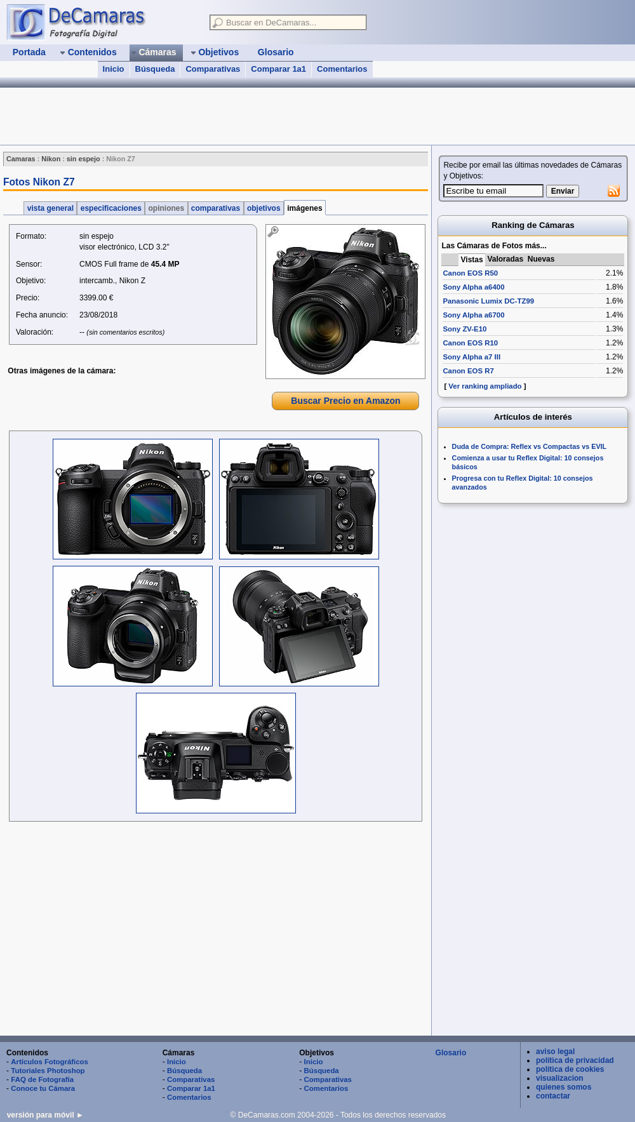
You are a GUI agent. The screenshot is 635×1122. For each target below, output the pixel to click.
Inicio (113, 69)
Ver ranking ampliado (484, 386)
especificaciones (111, 208)
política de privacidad (575, 1060)
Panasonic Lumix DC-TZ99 (488, 301)
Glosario (451, 1052)
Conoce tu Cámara (43, 1088)
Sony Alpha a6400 (473, 287)
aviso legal (555, 1051)
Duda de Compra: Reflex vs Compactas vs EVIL (529, 446)
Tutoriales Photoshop (47, 1070)
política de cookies (570, 1069)
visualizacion (560, 1078)
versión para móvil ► (45, 1115)
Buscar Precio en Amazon (345, 401)
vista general (50, 208)
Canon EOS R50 (470, 273)
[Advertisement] (215, 930)
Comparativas (212, 69)
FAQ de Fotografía (42, 1079)
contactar (553, 1096)
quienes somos (563, 1087)
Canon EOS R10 (470, 343)
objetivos (264, 208)
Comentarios (342, 69)
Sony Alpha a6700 (473, 315)
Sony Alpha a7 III (471, 357)
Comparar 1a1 (278, 69)
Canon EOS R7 (468, 371)
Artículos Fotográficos (49, 1061)
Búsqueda (155, 69)
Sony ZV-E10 (464, 329)
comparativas (216, 208)
